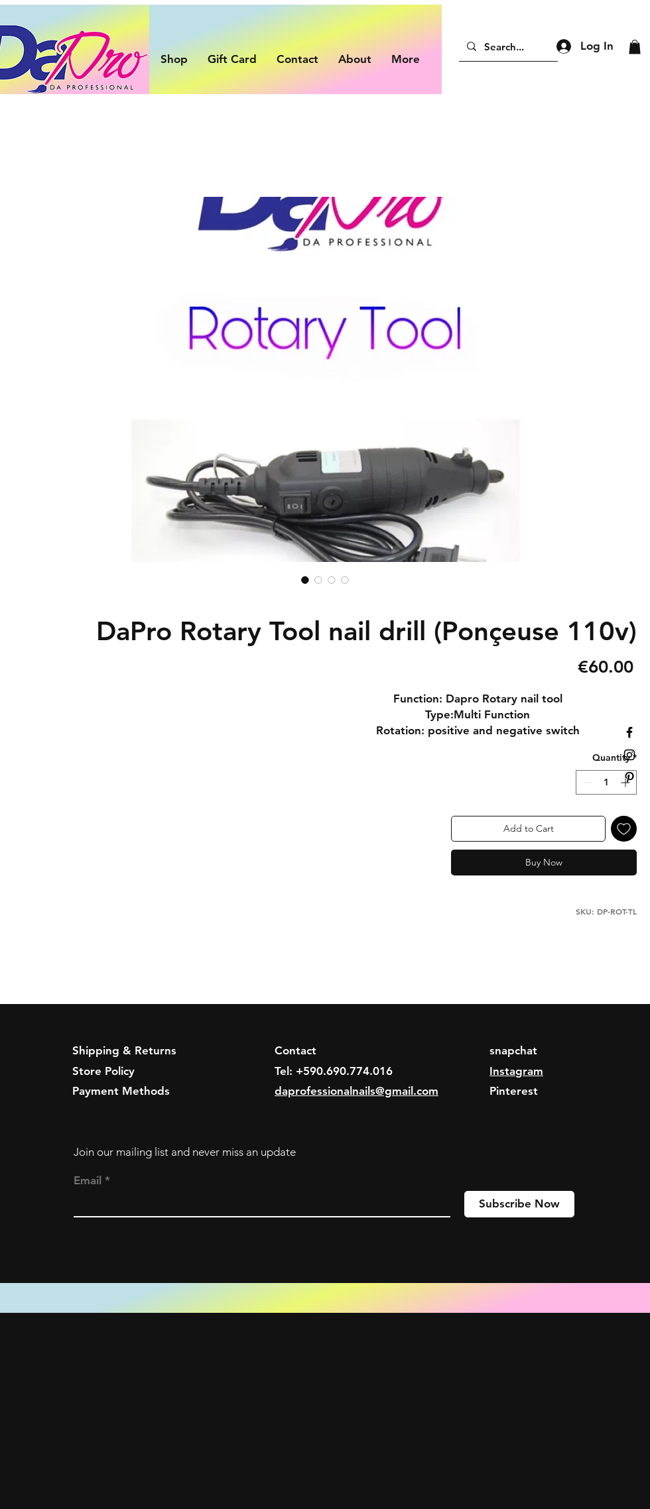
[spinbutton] (606, 782)
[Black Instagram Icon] (629, 755)
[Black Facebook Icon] (629, 732)
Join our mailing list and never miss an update (185, 1151)
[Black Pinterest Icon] (629, 777)
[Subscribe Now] (519, 1204)
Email (87, 1180)
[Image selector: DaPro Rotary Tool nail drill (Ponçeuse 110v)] (305, 580)
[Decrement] (586, 782)
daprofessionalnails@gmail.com (356, 1090)
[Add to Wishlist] (624, 829)
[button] (635, 47)
